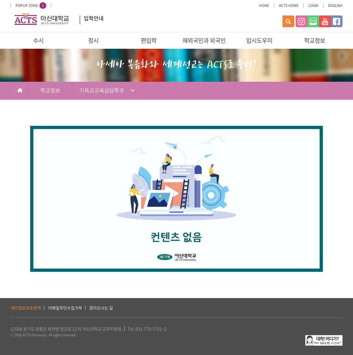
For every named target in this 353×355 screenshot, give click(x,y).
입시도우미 (259, 40)
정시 (93, 40)
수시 (38, 40)
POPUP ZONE (31, 5)
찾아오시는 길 (101, 308)
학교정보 (314, 40)
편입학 (149, 40)
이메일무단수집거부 (65, 308)
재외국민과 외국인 (204, 40)
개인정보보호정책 (26, 308)
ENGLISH (335, 6)
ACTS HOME (289, 6)
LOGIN (313, 6)
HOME (264, 6)
